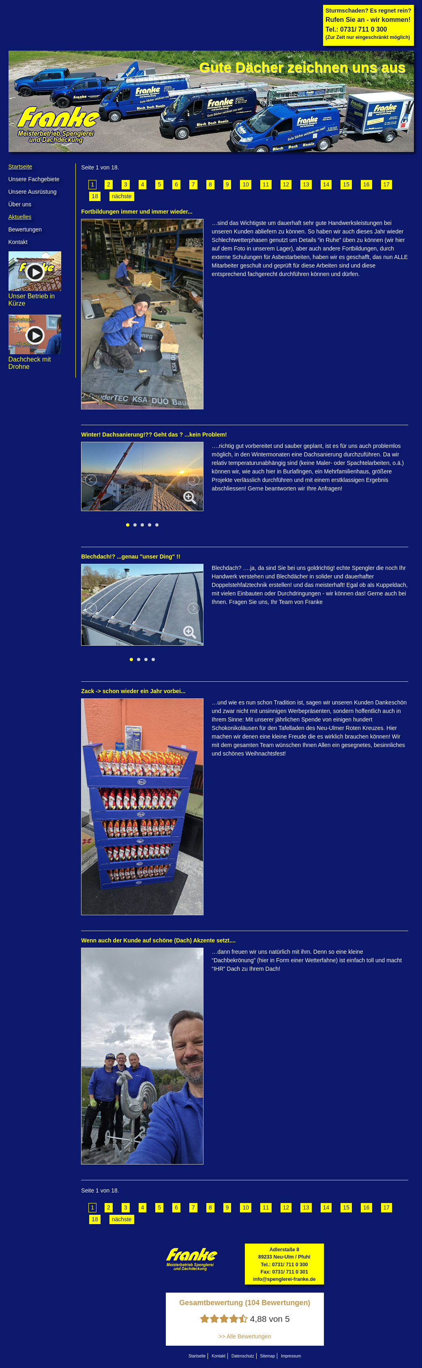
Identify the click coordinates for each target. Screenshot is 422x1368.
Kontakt (18, 242)
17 (386, 184)
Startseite (20, 166)
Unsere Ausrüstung (33, 191)
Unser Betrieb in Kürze (35, 296)
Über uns (20, 204)
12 (286, 184)
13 (306, 184)
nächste (122, 196)
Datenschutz (242, 1356)
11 (266, 184)
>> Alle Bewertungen (244, 1336)
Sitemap (267, 1356)
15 (346, 184)
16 (366, 184)
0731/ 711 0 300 (363, 29)
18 (95, 196)
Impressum (291, 1356)
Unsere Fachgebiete (34, 179)
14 (326, 184)
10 (245, 184)
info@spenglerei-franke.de (284, 1279)
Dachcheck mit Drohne (35, 359)
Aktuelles (20, 217)
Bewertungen (25, 229)
